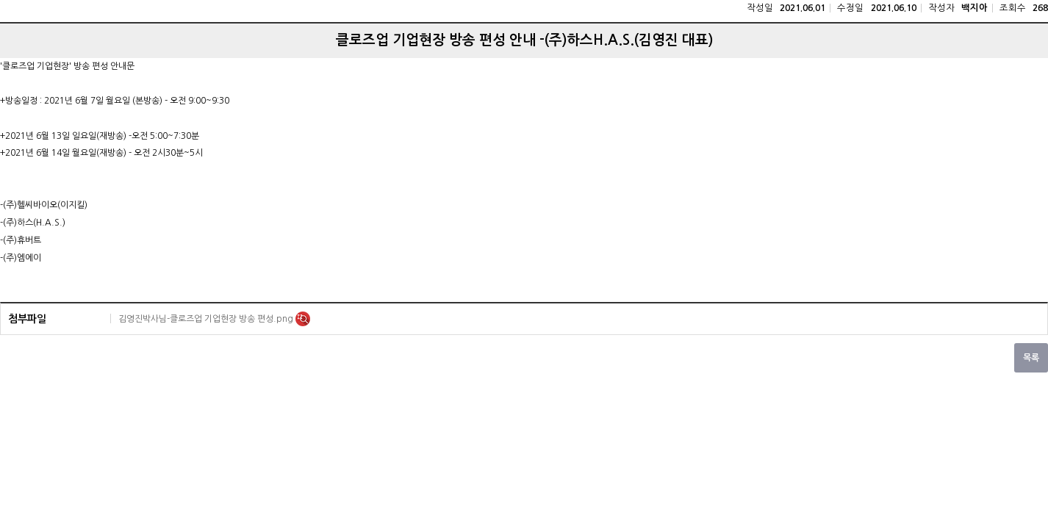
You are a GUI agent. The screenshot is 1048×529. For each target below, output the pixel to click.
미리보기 (302, 319)
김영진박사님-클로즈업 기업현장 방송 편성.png (206, 318)
